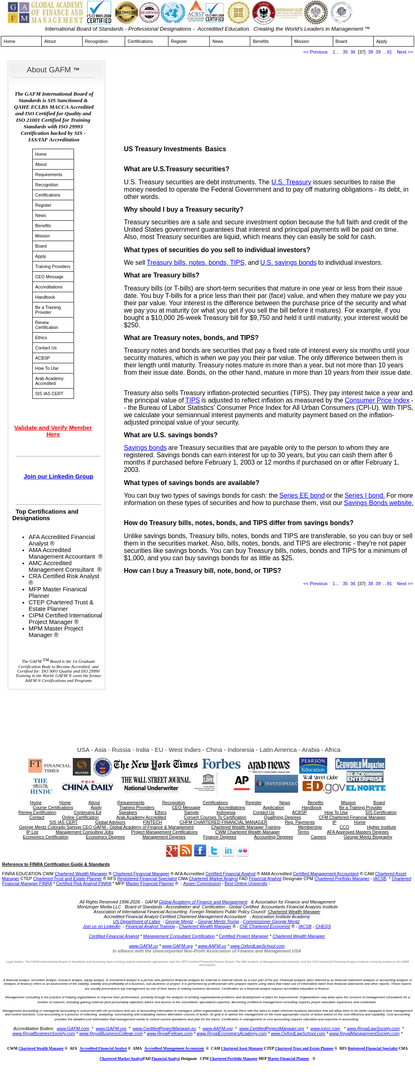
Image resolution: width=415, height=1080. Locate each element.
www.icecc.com (325, 1028)
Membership (310, 827)
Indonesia (225, 812)
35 (345, 51)
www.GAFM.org (177, 946)
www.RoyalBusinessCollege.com (111, 1033)
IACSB (379, 878)
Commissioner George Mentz (271, 921)
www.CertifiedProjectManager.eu (164, 1028)
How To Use (46, 368)
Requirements (48, 174)
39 (378, 51)
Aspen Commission (202, 883)
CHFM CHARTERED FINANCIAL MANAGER (223, 822)
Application (273, 807)
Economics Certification (45, 836)
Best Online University (245, 883)
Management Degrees (163, 836)
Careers (318, 836)
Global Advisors (110, 822)
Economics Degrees (105, 836)
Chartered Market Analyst (213, 878)
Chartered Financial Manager (141, 873)
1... (336, 51)
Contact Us (46, 347)
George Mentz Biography (368, 836)
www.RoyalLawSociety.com (373, 1028)
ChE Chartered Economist (265, 926)
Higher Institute (381, 827)
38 (370, 51)
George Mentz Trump (218, 921)
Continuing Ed (87, 812)
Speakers (128, 812)
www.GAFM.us (143, 946)
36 (352, 51)
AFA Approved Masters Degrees (358, 832)
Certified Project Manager (244, 936)
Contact (37, 817)
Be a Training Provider (48, 310)
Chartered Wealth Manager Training (245, 827)
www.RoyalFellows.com (170, 1033)
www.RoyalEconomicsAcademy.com (232, 1033)
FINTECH (152, 822)
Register (179, 41)
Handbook (45, 297)
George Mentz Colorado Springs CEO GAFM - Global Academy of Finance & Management (106, 827)
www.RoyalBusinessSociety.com (43, 1033)
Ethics (41, 337)
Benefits (261, 41)
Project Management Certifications (164, 832)
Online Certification (80, 817)
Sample (191, 812)
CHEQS (323, 926)
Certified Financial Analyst (230, 873)
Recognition (96, 41)
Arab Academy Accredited (49, 381)
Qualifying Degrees (282, 817)
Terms (303, 832)
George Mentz (179, 921)
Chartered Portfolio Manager (341, 878)
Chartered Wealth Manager (81, 873)
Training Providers (52, 266)
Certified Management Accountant (326, 873)
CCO (345, 827)
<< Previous (315, 51)
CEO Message (49, 276)
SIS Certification (381, 812)
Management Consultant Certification (179, 936)
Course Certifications (53, 807)
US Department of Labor (136, 921)
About (50, 41)
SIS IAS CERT (49, 393)
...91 (387, 51)
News (217, 41)
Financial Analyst (265, 878)
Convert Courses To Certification (215, 817)
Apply (381, 41)
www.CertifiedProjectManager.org (271, 1028)
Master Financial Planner (150, 883)
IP (334, 822)
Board (341, 41)
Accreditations (49, 286)
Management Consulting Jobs (85, 832)
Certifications (140, 41)
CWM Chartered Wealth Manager (247, 832)
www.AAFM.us (212, 946)
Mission (301, 41)
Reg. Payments (300, 822)
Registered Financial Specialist (147, 878)
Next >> (405, 51)
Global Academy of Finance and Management (203, 901)
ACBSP (42, 358)
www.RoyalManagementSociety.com (364, 1033)
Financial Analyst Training (150, 926)
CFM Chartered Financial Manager (352, 817)
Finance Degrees (219, 836)
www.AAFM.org (218, 1028)
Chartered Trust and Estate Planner (67, 878)
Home (9, 41)
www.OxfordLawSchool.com (257, 946)
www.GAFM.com (73, 1028)
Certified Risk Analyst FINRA (83, 883)
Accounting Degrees (273, 836)
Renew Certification (46, 325)
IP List (32, 832)
